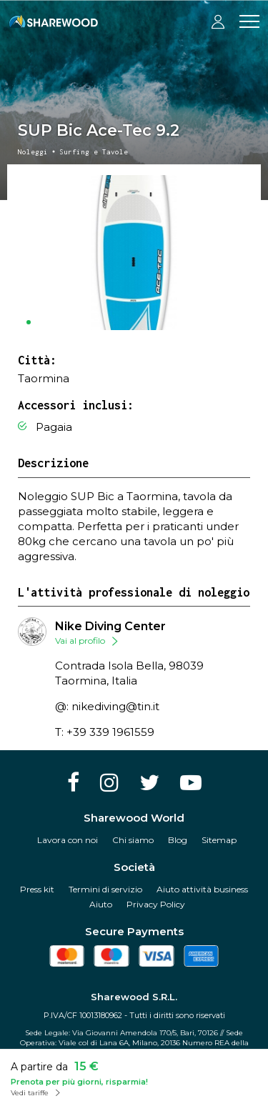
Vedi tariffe (30, 1092)
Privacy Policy (155, 904)
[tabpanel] (134, 252)
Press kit (37, 889)
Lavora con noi (67, 840)
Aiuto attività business (202, 889)
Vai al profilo (80, 640)
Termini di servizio (105, 889)
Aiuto (100, 904)
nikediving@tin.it (115, 706)
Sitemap (219, 840)
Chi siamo (133, 840)
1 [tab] (28, 322)
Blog (177, 840)
